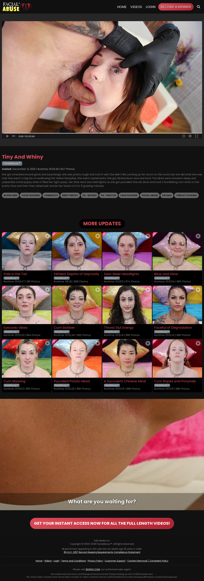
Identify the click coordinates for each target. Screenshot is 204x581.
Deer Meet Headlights (121, 274)
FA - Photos (108, 195)
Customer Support (115, 560)
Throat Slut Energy (119, 328)
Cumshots (51, 195)
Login (151, 7)
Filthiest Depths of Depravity (76, 274)
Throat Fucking (186, 195)
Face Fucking (128, 195)
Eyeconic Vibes (15, 328)
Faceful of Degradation (173, 328)
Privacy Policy (95, 560)
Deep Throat (70, 195)
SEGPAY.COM (93, 569)
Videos (136, 7)
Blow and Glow (166, 274)
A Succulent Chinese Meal (125, 381)
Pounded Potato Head (72, 381)
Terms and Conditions (73, 560)
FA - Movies (90, 195)
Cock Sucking (31, 195)
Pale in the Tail (15, 274)
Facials (167, 195)
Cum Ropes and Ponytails (175, 381)
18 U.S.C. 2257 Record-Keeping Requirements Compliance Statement (102, 552)
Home (122, 7)
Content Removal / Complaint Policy (147, 560)
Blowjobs (10, 195)
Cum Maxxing (15, 381)
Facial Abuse (150, 195)
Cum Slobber (64, 328)
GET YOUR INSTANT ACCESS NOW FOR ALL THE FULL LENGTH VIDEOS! (102, 523)
